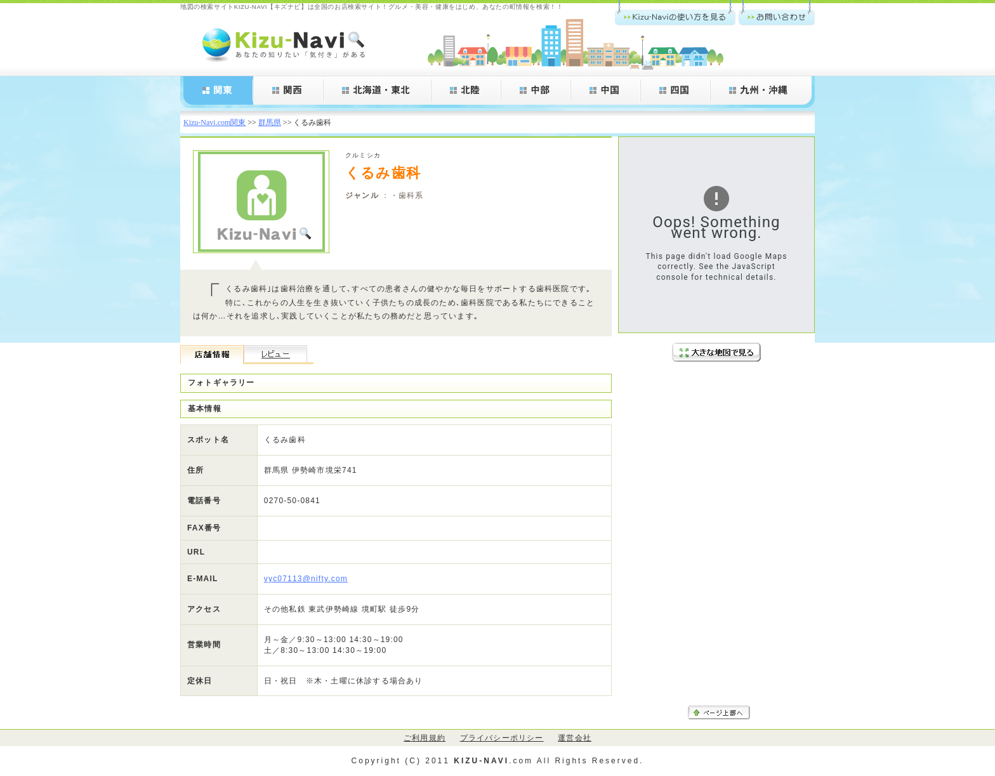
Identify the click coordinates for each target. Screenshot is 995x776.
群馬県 (269, 122)
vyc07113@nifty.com (306, 578)
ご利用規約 (424, 737)
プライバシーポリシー (502, 737)
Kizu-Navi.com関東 (214, 122)
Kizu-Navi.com (285, 44)
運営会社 (574, 737)
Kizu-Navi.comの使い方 (675, 12)
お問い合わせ (777, 12)
